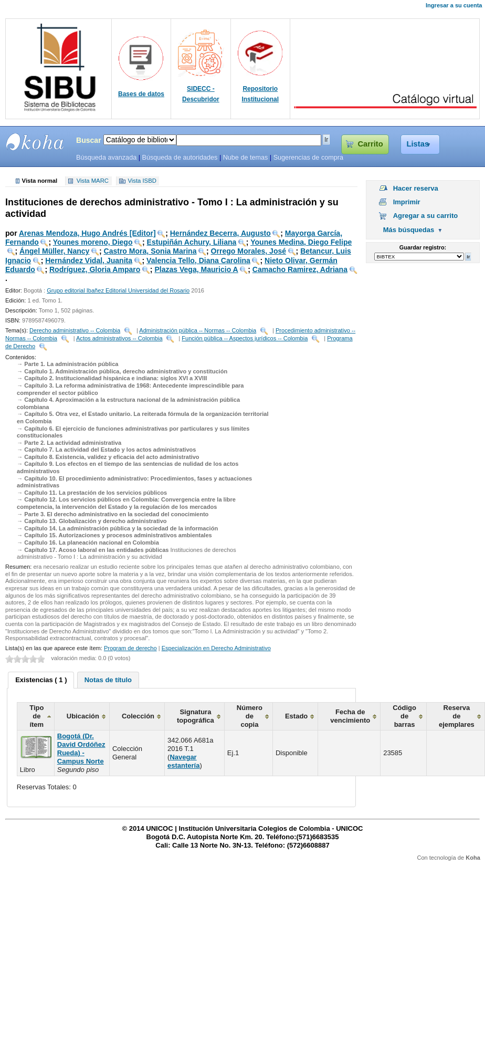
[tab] (41, 680)
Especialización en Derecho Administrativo (216, 648)
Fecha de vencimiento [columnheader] (350, 716)
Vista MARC (93, 181)
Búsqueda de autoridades (179, 157)
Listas (418, 144)
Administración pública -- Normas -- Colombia (197, 330)
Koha (473, 857)
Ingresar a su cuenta (454, 5)
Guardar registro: (422, 247)
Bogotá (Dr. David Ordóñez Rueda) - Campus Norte (81, 748)
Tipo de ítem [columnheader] (36, 716)
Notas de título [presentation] (108, 680)
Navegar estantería (183, 761)
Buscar (88, 140)
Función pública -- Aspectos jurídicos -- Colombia (245, 338)
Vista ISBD (142, 181)
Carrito (370, 144)
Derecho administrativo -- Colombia (74, 330)
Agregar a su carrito (425, 216)
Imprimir (406, 202)
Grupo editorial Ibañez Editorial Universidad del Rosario (118, 290)
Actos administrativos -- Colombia (119, 338)
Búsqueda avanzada (106, 157)
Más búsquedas (409, 230)
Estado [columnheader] (296, 716)
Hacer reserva (415, 188)
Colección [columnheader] (138, 716)
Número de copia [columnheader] (249, 716)
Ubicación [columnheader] (83, 716)
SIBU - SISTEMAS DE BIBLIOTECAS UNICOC (35, 141)
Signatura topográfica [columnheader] (195, 716)
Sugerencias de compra (308, 157)
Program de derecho (130, 648)
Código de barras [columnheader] (404, 716)
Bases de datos (141, 94)
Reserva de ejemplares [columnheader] (457, 716)
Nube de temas (245, 157)
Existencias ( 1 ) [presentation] (41, 680)
